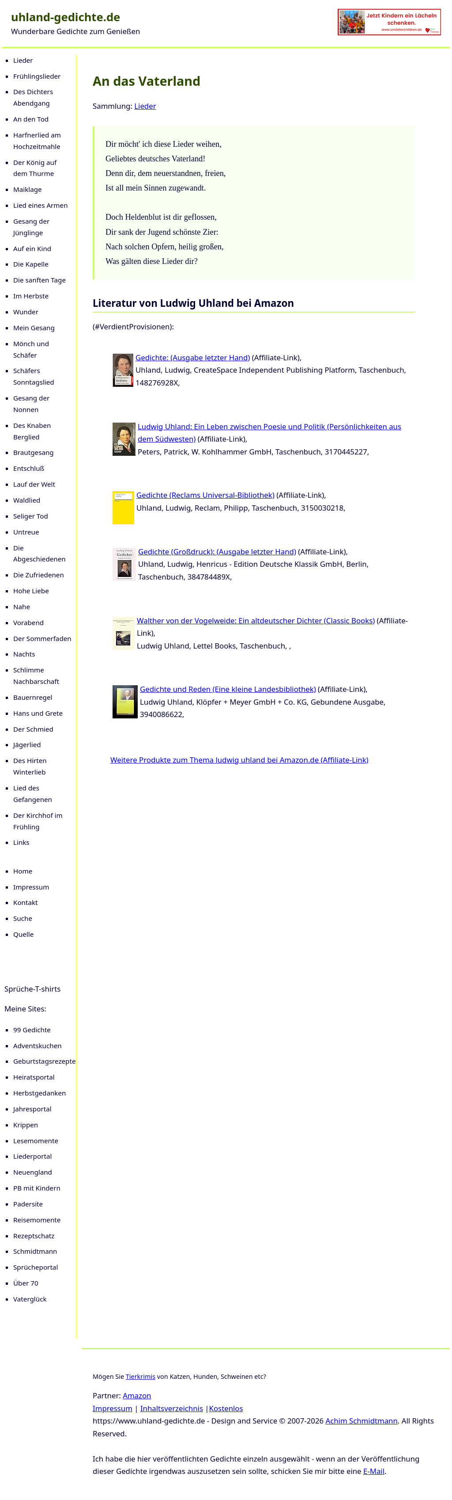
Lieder (23, 60)
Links (21, 842)
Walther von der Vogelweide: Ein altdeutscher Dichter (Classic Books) (256, 620)
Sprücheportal (35, 1267)
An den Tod (31, 119)
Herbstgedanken (39, 1092)
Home (22, 870)
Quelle (23, 934)
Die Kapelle (31, 264)
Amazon (137, 1395)
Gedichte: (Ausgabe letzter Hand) (193, 357)
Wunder (25, 311)
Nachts (24, 653)
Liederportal (32, 1156)
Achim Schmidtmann (361, 1421)
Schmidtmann (35, 1251)
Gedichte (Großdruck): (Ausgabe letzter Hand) (217, 551)
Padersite (28, 1203)
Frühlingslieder (36, 76)
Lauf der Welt (34, 484)
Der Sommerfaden (42, 638)
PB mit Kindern (36, 1187)
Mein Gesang (34, 327)
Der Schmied (33, 729)
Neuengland (32, 1172)
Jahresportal (32, 1108)
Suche (22, 918)
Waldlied (26, 500)
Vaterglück (30, 1298)
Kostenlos (226, 1408)
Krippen (25, 1124)
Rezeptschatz (33, 1235)
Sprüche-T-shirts (32, 989)
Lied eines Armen (40, 205)
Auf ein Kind (32, 248)
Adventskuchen (37, 1045)
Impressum (31, 886)
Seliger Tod (30, 515)
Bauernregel (32, 697)
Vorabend (28, 622)
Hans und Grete (38, 713)
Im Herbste (31, 295)
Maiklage (27, 189)
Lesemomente (35, 1140)
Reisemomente (36, 1219)
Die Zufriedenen (38, 574)
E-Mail (373, 1471)
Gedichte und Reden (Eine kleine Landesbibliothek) (228, 689)
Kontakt (25, 902)
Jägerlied (27, 744)
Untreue (26, 531)
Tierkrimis (140, 1376)
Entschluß (28, 468)
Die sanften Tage (39, 279)
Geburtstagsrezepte (44, 1061)
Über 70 (25, 1283)
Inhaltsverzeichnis (171, 1408)
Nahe (21, 606)
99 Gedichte (32, 1029)
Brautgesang (33, 452)
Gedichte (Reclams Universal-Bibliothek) (205, 495)
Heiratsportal (34, 1077)
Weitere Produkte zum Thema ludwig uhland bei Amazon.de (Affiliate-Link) (239, 760)
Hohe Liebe (31, 590)
